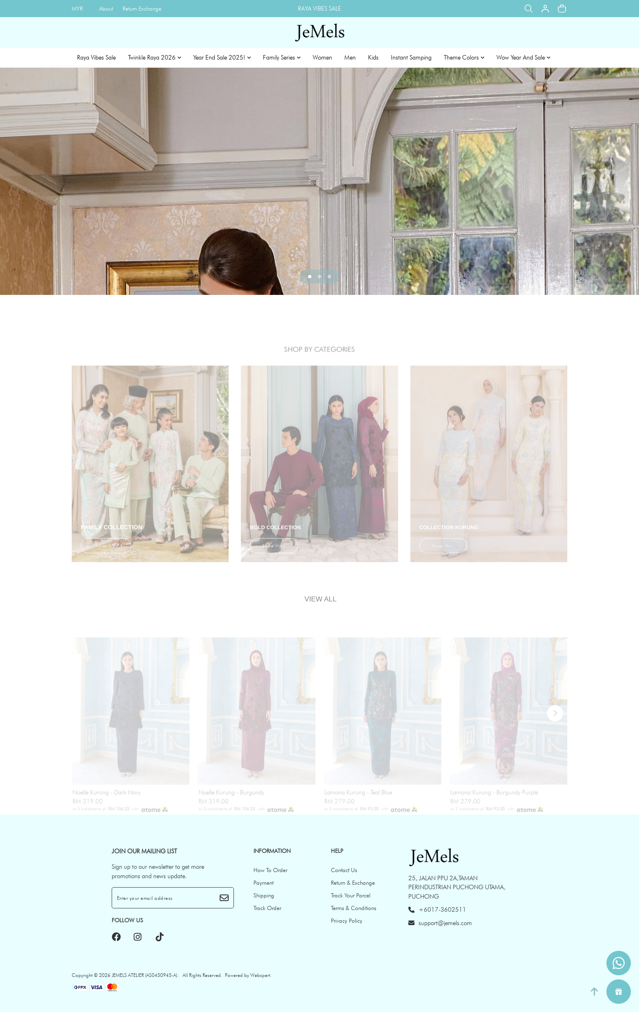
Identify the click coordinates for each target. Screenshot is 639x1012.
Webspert (260, 975)
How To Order (270, 870)
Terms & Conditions (353, 908)
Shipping (263, 895)
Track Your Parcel (350, 895)
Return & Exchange (353, 882)
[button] (309, 276)
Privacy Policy (346, 920)
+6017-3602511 (437, 909)
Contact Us (344, 870)
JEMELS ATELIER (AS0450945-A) (144, 975)
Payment (263, 882)
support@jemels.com (440, 923)
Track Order (267, 908)
